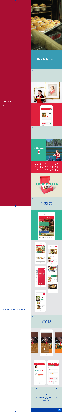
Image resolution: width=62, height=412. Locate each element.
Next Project (58, 388)
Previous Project (35, 388)
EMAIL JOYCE (46, 403)
